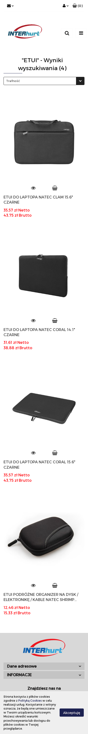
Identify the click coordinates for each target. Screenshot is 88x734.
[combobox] (44, 81)
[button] (77, 6)
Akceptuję (71, 712)
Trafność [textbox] (13, 81)
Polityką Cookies (30, 700)
